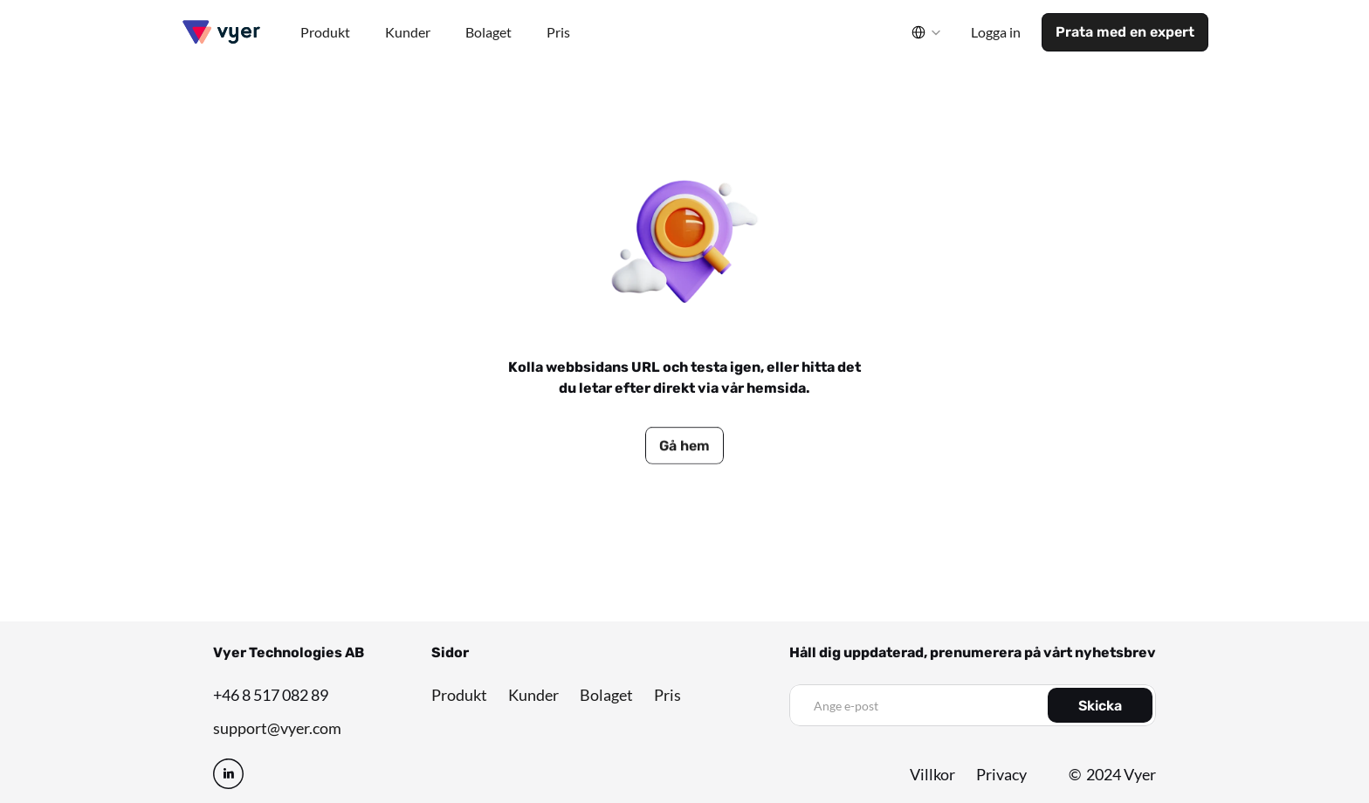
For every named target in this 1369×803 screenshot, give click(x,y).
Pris (667, 694)
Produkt (459, 694)
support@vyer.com (277, 728)
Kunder (533, 694)
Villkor (932, 774)
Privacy (1001, 774)
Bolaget (606, 694)
